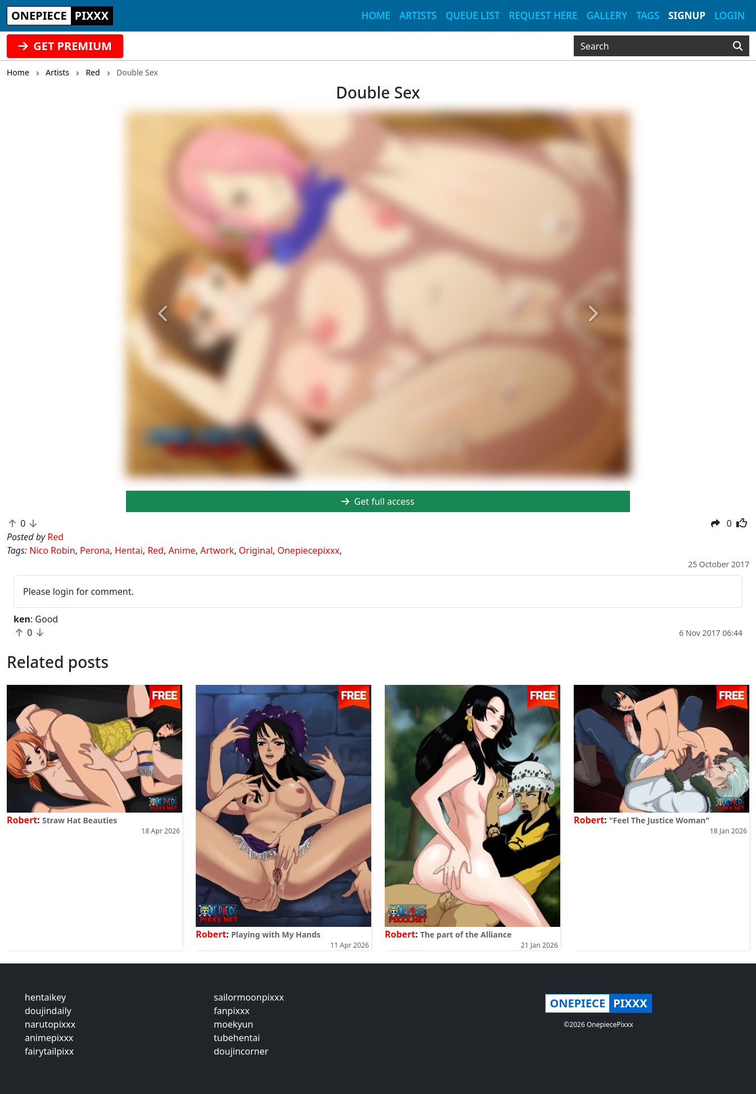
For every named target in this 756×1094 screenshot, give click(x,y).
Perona (95, 550)
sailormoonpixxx (249, 997)
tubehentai (237, 1038)
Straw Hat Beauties (79, 820)
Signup (686, 15)
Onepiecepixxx (308, 550)
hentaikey (45, 997)
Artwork (217, 550)
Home (376, 15)
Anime (181, 550)
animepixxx (49, 1038)
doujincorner (241, 1051)
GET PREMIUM (65, 45)
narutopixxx (50, 1024)
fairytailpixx (49, 1051)
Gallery (607, 15)
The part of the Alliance (466, 934)
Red (155, 550)
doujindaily (48, 1011)
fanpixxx (232, 1011)
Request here (543, 15)
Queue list (473, 15)
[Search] (737, 46)
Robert (22, 820)
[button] (163, 314)
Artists (417, 15)
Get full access (377, 501)
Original (256, 550)
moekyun (233, 1024)
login (63, 591)
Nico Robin (52, 550)
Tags (647, 15)
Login (729, 15)
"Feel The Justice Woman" (659, 820)
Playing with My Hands (276, 934)
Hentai (129, 550)
